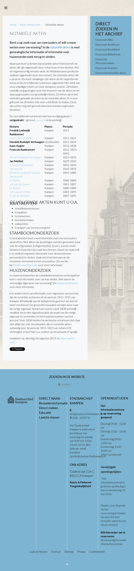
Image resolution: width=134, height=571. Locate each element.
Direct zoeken (48, 408)
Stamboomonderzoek (25, 265)
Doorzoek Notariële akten (110, 72)
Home (13, 24)
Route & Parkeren (80, 482)
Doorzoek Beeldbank (107, 49)
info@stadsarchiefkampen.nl (86, 413)
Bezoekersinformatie (53, 403)
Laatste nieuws (49, 417)
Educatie (45, 412)
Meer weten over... (31, 24)
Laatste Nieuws (38, 551)
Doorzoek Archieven (107, 44)
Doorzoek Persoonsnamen (104, 61)
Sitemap (68, 551)
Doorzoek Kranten (106, 68)
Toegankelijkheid (80, 486)
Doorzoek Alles (104, 39)
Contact (56, 551)
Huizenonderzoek (67, 283)
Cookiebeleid (97, 551)
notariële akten (60, 47)
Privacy (81, 551)
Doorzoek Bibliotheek (108, 54)
